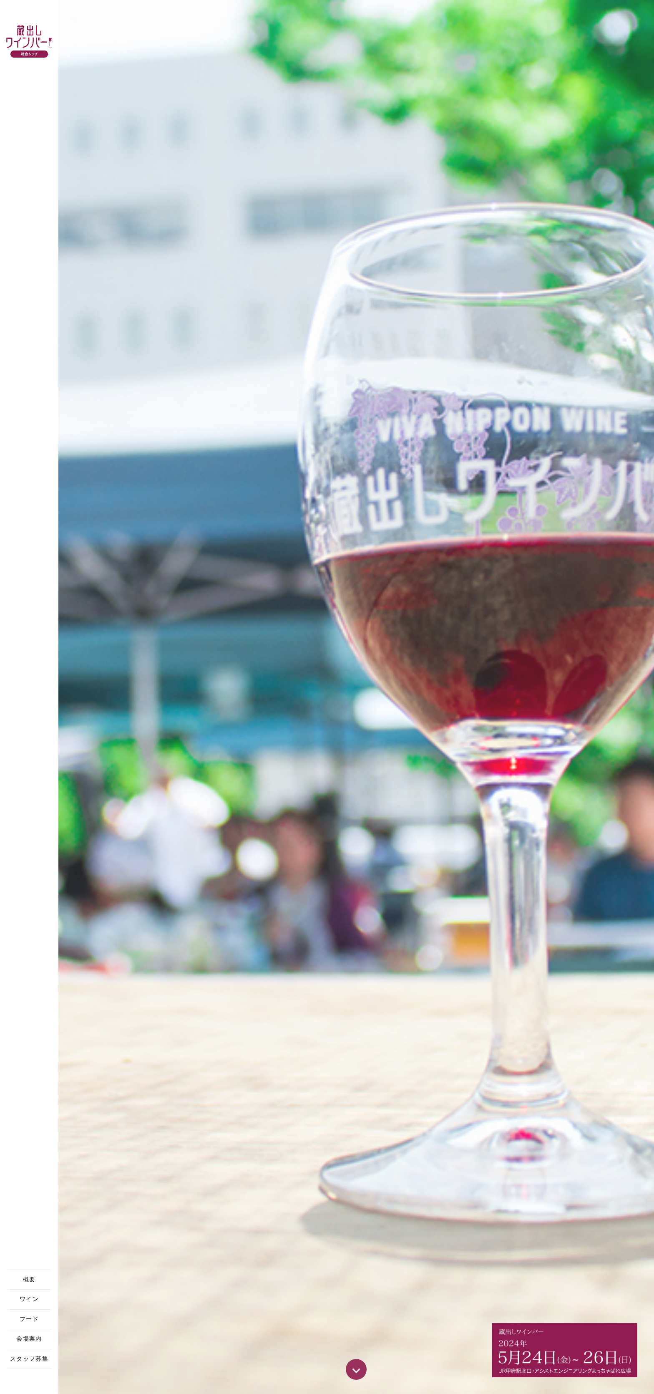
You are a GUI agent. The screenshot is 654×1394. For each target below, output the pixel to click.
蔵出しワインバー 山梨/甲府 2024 (29, 43)
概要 (29, 1279)
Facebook (29, 1381)
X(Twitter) (12, 1381)
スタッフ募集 (29, 1359)
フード (29, 1319)
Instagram (46, 1381)
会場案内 (29, 1339)
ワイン (29, 1299)
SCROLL (356, 1369)
